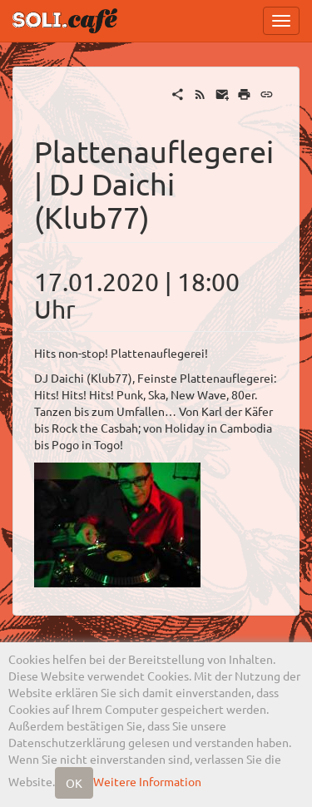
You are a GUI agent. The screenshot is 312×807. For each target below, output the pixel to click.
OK (74, 782)
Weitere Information (147, 781)
